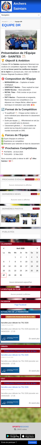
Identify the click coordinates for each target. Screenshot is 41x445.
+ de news (34, 194)
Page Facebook (20, 305)
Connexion (32, 442)
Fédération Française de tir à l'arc (20, 317)
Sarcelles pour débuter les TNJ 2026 (14, 323)
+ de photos (36, 208)
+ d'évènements (30, 179)
